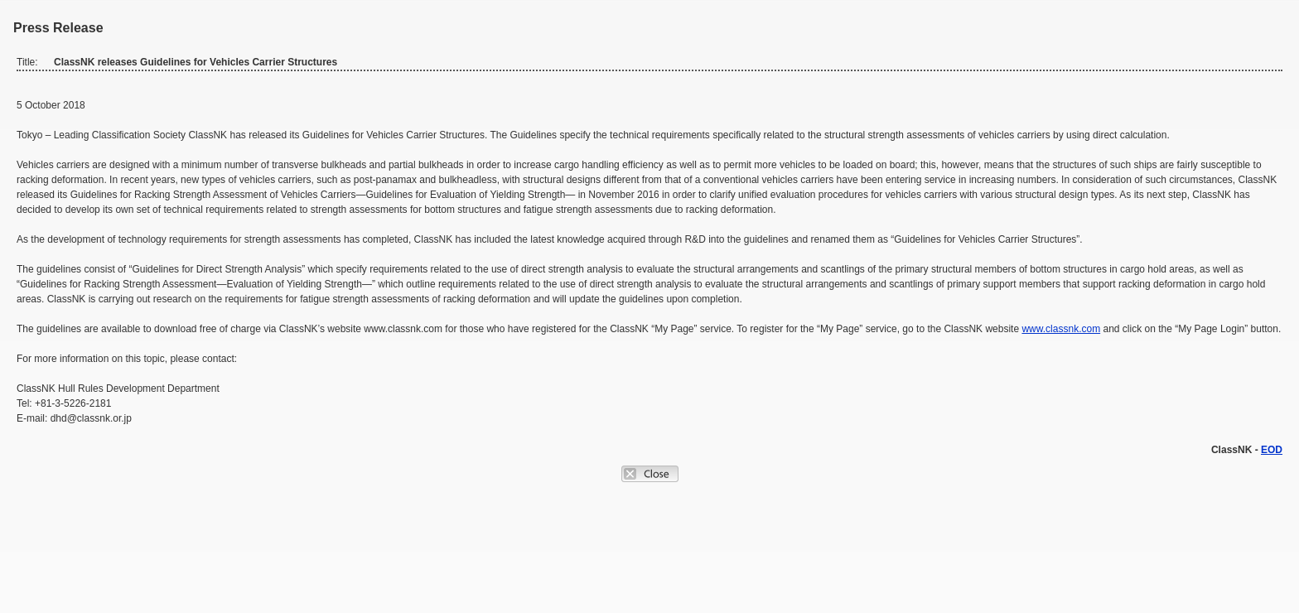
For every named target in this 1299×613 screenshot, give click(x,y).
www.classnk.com (1060, 329)
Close (649, 474)
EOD (1271, 450)
